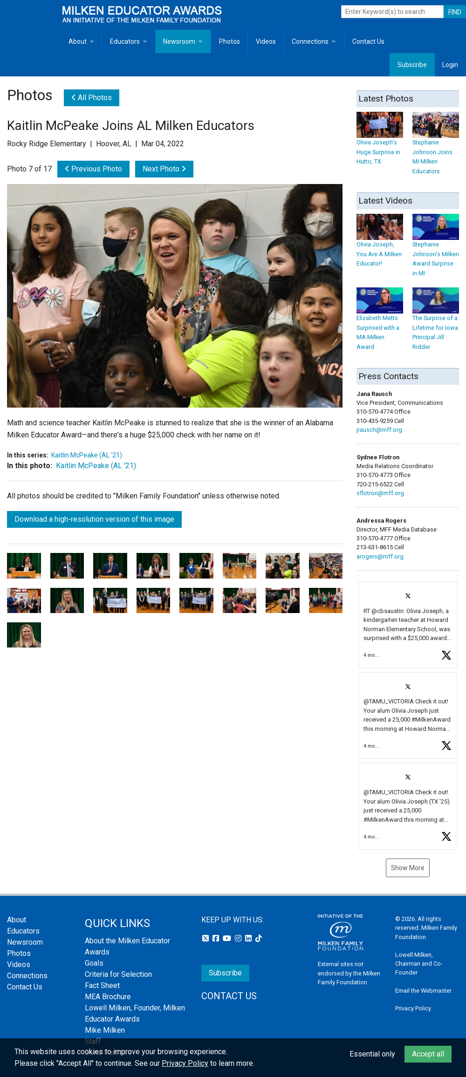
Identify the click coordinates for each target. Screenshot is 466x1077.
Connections (310, 41)
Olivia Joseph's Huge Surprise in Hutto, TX (379, 143)
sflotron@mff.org (380, 493)
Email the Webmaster (423, 990)
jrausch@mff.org (379, 429)
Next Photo (164, 168)
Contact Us (368, 41)
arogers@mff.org (380, 556)
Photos (229, 41)
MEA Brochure (108, 996)
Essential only (372, 1054)
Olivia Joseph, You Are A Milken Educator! (379, 245)
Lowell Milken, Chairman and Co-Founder (419, 963)
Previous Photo (93, 168)
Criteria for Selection (118, 974)
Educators (125, 41)
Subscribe (412, 64)
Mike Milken (105, 1030)
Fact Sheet (102, 985)
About (78, 41)
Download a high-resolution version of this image (94, 519)
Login (450, 64)
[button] (408, 625)
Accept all (428, 1054)
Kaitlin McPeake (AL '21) (86, 455)
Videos (266, 41)
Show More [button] (408, 868)
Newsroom (179, 41)
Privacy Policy (413, 1008)
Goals (94, 963)
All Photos (91, 97)
